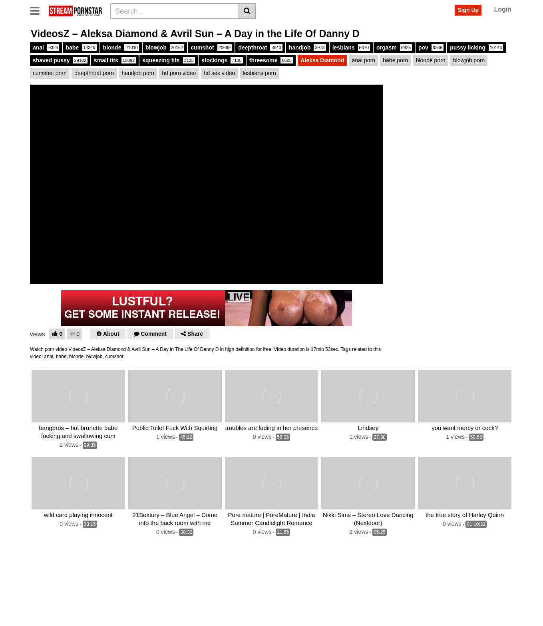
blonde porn (431, 60)
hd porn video (179, 73)
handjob (307, 47)
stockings (222, 60)
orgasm (394, 47)
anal (46, 47)
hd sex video (219, 73)
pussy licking (476, 47)
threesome (271, 60)
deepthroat (260, 47)
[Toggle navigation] (38, 10)
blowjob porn (469, 60)
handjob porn (137, 73)
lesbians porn (259, 73)
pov (431, 47)
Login (502, 9)
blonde (121, 47)
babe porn (395, 60)
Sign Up (468, 10)
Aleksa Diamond (322, 60)
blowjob (164, 47)
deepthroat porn (94, 73)
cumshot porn (50, 73)
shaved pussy (60, 60)
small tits (115, 60)
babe (81, 47)
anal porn (363, 60)
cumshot (211, 47)
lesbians (351, 47)
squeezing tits (168, 60)
